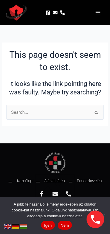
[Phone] (62, 12)
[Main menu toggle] (98, 12)
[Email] (55, 12)
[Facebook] (47, 12)
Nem (65, 225)
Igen (48, 225)
